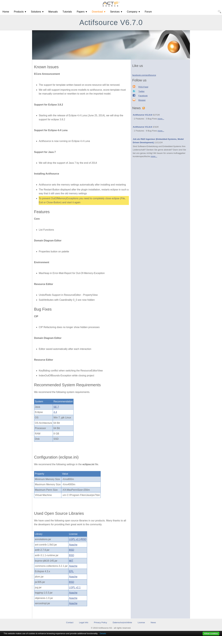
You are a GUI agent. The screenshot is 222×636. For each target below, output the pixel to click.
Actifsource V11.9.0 (142, 115)
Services (114, 11)
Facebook (143, 96)
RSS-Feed (143, 87)
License (141, 622)
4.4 (55, 412)
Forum (148, 11)
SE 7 (56, 407)
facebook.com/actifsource (144, 75)
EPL (71, 571)
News (153, 622)
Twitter (141, 91)
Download (97, 11)
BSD (83, 539)
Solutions (36, 11)
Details (103, 633)
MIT (71, 560)
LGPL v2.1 (75, 539)
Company (132, 11)
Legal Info (83, 622)
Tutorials (67, 11)
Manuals (53, 11)
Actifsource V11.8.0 (142, 127)
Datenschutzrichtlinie (122, 622)
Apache (73, 544)
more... (161, 119)
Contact (69, 622)
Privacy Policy (100, 622)
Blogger (142, 100)
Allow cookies (211, 633)
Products (19, 11)
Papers (81, 11)
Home (5, 11)
